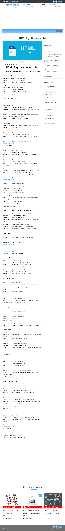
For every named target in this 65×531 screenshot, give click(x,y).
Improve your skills (10, 507)
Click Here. (10, 518)
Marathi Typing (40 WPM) (51, 102)
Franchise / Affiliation (51, 507)
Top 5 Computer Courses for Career (53, 54)
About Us (10, 31)
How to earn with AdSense (51, 71)
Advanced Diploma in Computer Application (50, 115)
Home (5, 31)
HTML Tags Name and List (32, 38)
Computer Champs (49, 91)
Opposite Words (49, 73)
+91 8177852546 (44, 6)
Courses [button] (15, 31)
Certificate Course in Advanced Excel (50, 110)
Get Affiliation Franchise (51, 511)
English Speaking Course (11, 511)
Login (58, 31)
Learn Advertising (30, 507)
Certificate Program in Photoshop (50, 86)
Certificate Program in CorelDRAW (50, 98)
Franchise (30, 31)
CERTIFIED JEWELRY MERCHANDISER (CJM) (50, 120)
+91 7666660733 (57, 6)
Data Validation (49, 75)
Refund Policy (59, 528)
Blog (21, 31)
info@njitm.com (30, 6)
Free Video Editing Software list (52, 51)
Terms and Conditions (48, 528)
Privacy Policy (54, 528)
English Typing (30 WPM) (51, 94)
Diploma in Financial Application (50, 125)
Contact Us (36, 31)
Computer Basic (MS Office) (52, 106)
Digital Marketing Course (31, 511)
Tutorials (25, 31)
